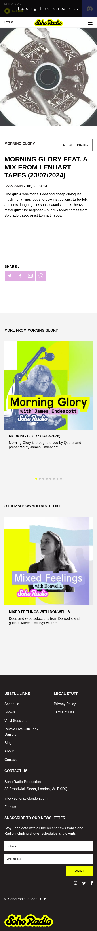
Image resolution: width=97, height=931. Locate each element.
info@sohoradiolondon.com (26, 798)
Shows (9, 712)
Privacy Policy (65, 704)
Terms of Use (64, 712)
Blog (7, 743)
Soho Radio (14, 186)
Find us (10, 807)
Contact (10, 760)
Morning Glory (19, 144)
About (9, 751)
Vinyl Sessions (15, 721)
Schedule (11, 704)
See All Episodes (75, 145)
